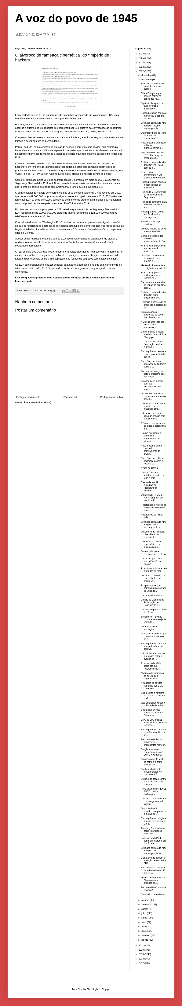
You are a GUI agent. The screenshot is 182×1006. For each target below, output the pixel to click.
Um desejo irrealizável (152, 595)
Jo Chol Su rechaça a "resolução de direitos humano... (153, 344)
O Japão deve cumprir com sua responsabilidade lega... (152, 385)
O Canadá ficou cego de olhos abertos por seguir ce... (153, 578)
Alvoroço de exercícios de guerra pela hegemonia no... (152, 676)
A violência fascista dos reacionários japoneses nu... (152, 325)
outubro (145, 900)
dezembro (146, 75)
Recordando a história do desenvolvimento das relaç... (153, 508)
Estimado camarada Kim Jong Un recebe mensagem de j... (153, 126)
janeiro (145, 940)
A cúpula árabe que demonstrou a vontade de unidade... (153, 588)
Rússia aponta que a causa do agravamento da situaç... (151, 449)
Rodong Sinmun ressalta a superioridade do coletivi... (153, 646)
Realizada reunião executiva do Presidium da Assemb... (150, 486)
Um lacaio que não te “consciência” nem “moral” (151, 561)
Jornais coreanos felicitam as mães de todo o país (152, 475)
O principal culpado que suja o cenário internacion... (153, 106)
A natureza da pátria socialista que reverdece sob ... (151, 666)
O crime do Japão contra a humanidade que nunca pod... (153, 782)
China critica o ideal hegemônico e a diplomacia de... (151, 544)
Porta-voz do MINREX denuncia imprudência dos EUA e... (153, 841)
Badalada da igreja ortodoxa (150, 223)
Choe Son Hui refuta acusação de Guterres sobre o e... (153, 364)
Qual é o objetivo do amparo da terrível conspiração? (151, 772)
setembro (146, 904)
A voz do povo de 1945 (76, 18)
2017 (141, 963)
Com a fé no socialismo (153, 894)
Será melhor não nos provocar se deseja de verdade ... (153, 619)
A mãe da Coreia (149, 468)
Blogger (106, 989)
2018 (141, 958)
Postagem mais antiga (111, 397)
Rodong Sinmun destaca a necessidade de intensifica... (153, 185)
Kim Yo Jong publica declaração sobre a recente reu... (152, 275)
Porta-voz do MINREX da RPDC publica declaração (153, 791)
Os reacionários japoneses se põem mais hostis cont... (152, 315)
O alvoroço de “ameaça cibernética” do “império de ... (153, 534)
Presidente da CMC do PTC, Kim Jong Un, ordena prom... (152, 155)
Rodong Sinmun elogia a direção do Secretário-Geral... (153, 821)
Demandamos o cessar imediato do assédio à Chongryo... (153, 334)
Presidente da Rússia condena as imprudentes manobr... (153, 742)
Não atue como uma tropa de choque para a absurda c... (153, 416)
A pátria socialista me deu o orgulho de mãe (154, 569)
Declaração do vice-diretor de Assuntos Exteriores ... (152, 712)
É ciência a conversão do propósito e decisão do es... (154, 305)
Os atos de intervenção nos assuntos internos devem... (153, 396)
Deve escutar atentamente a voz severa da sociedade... (154, 175)
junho (144, 917)
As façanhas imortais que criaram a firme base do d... (153, 636)
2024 (141, 62)
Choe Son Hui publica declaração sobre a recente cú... (152, 461)
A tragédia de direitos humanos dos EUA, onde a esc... (152, 686)
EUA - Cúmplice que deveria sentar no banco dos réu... (151, 96)
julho (144, 913)
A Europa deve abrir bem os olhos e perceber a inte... (153, 426)
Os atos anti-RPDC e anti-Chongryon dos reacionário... (152, 498)
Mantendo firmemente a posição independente (153, 266)
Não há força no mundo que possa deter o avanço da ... (153, 656)
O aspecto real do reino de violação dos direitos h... (153, 258)
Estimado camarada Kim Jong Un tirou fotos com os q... (153, 165)
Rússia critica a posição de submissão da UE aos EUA (153, 870)
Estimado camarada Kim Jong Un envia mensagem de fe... (153, 525)
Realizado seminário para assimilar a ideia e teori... (154, 205)
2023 (141, 67)
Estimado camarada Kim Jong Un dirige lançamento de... (153, 295)
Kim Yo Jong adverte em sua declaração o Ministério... (153, 248)
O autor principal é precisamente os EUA (153, 552)
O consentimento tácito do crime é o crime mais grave (152, 762)
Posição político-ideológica (149, 628)
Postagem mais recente (28, 397)
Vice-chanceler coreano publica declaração (153, 704)
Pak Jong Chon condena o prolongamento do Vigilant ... (153, 801)
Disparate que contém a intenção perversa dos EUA (153, 860)
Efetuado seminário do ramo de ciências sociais (152, 86)
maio (144, 922)
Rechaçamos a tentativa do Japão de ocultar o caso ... (153, 285)
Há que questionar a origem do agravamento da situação (151, 437)
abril (143, 926)
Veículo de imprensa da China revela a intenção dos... (153, 880)
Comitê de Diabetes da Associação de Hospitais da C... (152, 602)
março (144, 931)
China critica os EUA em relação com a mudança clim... (153, 406)
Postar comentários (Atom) (37, 402)
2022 (141, 71)
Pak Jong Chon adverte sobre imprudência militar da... (153, 831)
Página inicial (70, 397)
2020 (141, 950)
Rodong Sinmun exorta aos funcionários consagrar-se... (152, 214)
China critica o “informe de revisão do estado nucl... (153, 696)
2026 (141, 53)
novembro (146, 79)
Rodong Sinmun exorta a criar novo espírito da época (153, 354)
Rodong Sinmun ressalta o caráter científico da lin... (153, 732)
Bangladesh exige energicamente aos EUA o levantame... (152, 752)
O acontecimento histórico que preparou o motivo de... (153, 811)
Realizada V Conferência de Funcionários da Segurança (153, 195)
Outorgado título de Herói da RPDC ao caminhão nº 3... (153, 136)
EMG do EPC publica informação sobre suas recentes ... (154, 722)
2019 (141, 954)
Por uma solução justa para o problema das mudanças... (153, 374)
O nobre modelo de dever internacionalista (154, 230)
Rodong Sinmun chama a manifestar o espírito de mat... (153, 116)
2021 (141, 945)
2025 (141, 58)
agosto (145, 909)
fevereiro (146, 935)
